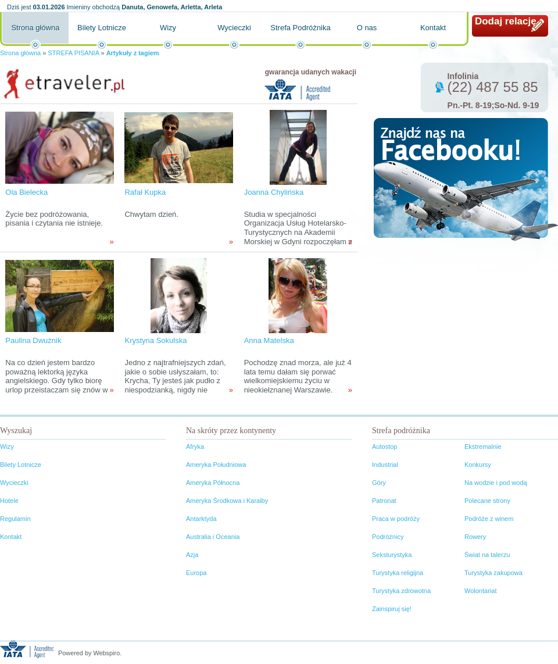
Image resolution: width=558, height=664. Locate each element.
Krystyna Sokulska (155, 340)
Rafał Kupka (145, 192)
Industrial (385, 464)
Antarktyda (201, 518)
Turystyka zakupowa (493, 572)
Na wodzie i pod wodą (495, 482)
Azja (192, 554)
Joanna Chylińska (274, 192)
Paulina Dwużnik (33, 340)
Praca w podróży (396, 518)
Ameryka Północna (212, 482)
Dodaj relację (505, 21)
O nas (367, 27)
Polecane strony (487, 500)
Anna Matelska (269, 340)
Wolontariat (480, 590)
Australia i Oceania (212, 536)
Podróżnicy (387, 536)
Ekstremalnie (483, 446)
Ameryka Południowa (216, 464)
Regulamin (15, 518)
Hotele (9, 500)
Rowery (475, 536)
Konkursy (477, 464)
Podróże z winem (488, 518)
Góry (379, 482)
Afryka (195, 446)
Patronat (384, 500)
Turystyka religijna (397, 572)
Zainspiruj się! (392, 608)
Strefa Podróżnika (300, 27)
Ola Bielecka (26, 192)
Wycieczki (234, 27)
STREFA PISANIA (73, 52)
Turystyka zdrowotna (401, 590)
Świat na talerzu (487, 554)
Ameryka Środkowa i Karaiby (227, 500)
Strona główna (35, 27)
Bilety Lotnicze (101, 27)
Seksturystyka (392, 554)
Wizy (168, 27)
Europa (196, 572)
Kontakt (433, 27)
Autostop (384, 446)
